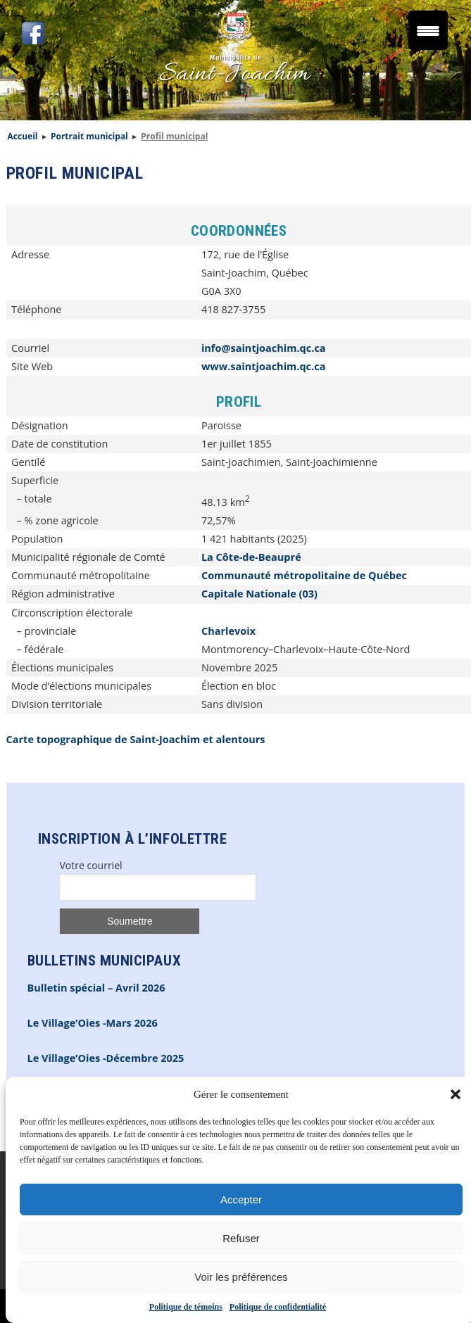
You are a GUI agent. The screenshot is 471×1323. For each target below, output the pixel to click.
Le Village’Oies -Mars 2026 (92, 1023)
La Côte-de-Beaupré (251, 557)
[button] (455, 1094)
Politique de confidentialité (278, 1307)
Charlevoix (228, 631)
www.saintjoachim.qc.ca (263, 366)
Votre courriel (90, 865)
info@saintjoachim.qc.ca (263, 348)
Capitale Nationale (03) (259, 593)
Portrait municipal (89, 136)
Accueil (23, 136)
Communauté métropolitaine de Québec (304, 575)
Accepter (241, 1199)
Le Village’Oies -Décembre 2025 (105, 1058)
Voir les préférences (241, 1277)
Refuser (241, 1238)
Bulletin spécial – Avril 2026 (96, 987)
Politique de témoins (185, 1307)
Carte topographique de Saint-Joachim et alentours (135, 739)
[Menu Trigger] (428, 30)
